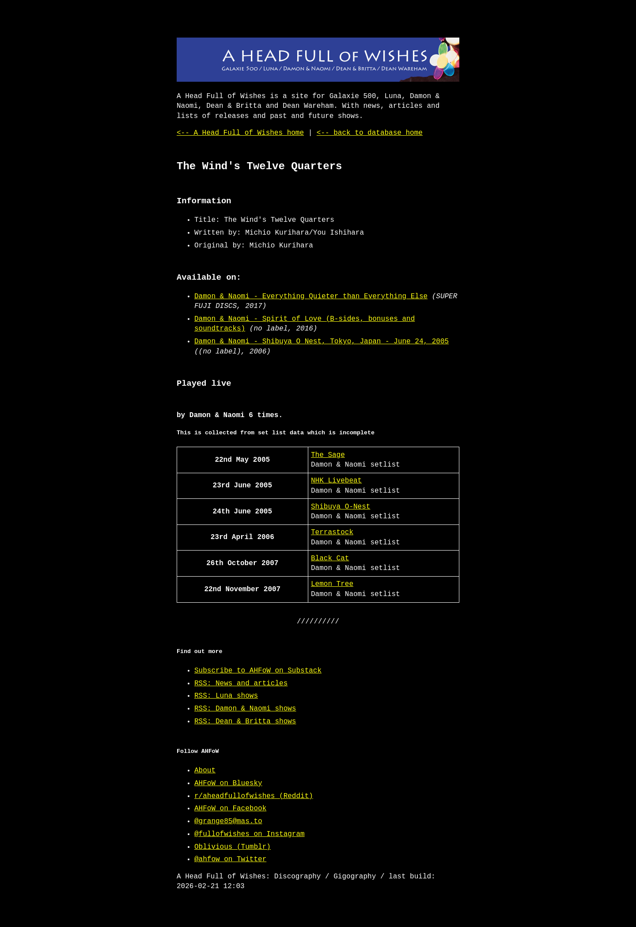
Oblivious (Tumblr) (232, 847)
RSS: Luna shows (226, 696)
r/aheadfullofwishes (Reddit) (253, 796)
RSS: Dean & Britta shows (245, 721)
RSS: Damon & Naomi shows (245, 709)
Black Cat (330, 558)
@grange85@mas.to (228, 821)
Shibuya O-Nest (340, 507)
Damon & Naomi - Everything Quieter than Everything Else (311, 296)
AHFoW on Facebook (230, 808)
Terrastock (332, 532)
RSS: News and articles (241, 683)
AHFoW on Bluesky (228, 783)
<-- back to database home (370, 133)
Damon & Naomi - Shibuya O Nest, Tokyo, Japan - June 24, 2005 (321, 341)
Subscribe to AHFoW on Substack (258, 671)
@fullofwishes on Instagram (249, 834)
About (205, 770)
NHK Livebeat (336, 481)
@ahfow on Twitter (230, 859)
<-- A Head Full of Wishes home (240, 133)
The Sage (328, 455)
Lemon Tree (332, 584)
